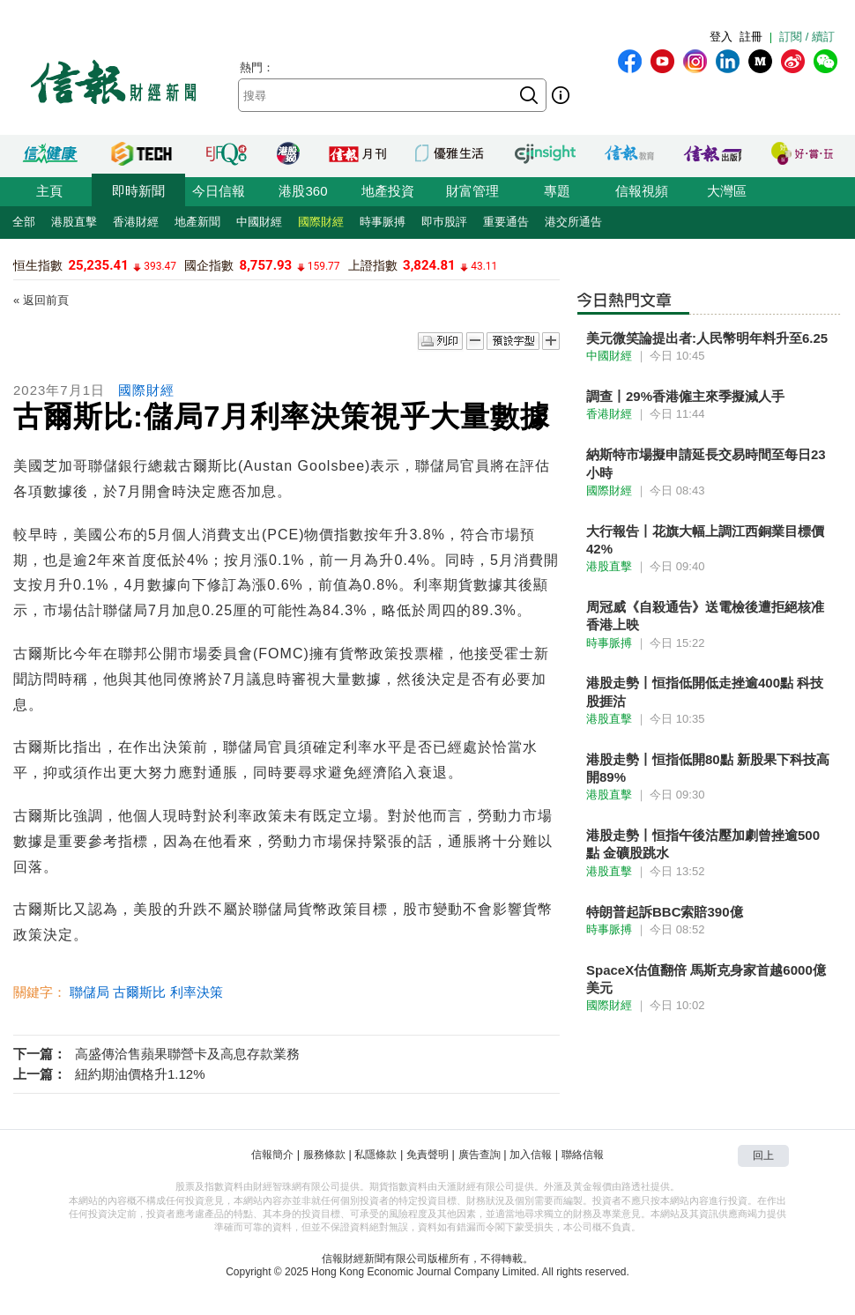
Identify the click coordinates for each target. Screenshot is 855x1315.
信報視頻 (641, 190)
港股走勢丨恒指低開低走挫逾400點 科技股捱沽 (704, 691)
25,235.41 (98, 265)
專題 (557, 190)
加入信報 (530, 1154)
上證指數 (373, 265)
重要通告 (506, 221)
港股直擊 (74, 221)
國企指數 (209, 265)
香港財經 (136, 221)
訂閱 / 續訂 (807, 36)
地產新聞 (197, 221)
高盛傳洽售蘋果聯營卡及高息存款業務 (187, 1053)
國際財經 (321, 221)
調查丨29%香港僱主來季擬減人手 (685, 396)
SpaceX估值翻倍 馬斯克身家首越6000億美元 (706, 978)
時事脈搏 (382, 221)
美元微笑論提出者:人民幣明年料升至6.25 (707, 338)
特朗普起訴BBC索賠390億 (664, 911)
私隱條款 (375, 1154)
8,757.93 (266, 265)
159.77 (324, 266)
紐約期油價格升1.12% (140, 1073)
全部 (23, 221)
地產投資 (387, 190)
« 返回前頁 (41, 300)
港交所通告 (573, 221)
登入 (721, 36)
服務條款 (324, 1154)
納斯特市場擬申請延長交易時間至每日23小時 (706, 463)
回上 (763, 1155)
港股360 (303, 190)
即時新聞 (138, 190)
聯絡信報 (582, 1154)
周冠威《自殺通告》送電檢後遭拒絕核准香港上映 (705, 615)
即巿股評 (444, 221)
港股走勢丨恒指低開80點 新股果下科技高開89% (707, 768)
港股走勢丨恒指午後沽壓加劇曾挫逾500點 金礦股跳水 (703, 844)
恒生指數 (38, 265)
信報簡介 (272, 1154)
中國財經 (259, 221)
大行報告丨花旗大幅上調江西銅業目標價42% (705, 540)
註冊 (751, 36)
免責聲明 (427, 1154)
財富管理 (472, 190)
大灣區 (727, 190)
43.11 (484, 266)
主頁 (49, 190)
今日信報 (218, 190)
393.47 (160, 266)
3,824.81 (429, 265)
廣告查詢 (479, 1154)
